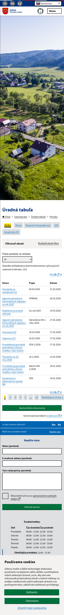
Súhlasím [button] (31, 592)
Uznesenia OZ (9, 332)
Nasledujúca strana (53, 397)
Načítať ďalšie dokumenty (32, 407)
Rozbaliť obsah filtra (48, 243)
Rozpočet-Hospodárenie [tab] (38, 225)
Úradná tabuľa (38, 216)
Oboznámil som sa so (34, 497)
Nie (60, 424)
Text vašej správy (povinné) (16, 470)
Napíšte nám (55, 431)
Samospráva (20, 216)
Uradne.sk (53, 415)
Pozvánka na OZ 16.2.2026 (10, 358)
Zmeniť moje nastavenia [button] (32, 608)
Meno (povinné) (10, 445)
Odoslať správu (32, 506)
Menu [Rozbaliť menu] (54, 11)
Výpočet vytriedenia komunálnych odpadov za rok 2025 (14, 301)
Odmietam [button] (32, 601)
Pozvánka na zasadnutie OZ (9, 291)
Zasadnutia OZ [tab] (11, 231)
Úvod (6, 216)
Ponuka (53, 216)
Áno (54, 424)
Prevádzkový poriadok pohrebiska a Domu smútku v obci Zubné (13, 347)
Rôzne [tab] (18, 225)
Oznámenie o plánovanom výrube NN (12, 381)
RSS (55, 274)
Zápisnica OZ (9, 338)
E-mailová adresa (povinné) (17, 458)
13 (36, 397)
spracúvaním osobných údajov (34, 497)
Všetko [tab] (7, 225)
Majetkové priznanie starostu (12, 312)
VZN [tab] (56, 225)
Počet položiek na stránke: (16, 254)
